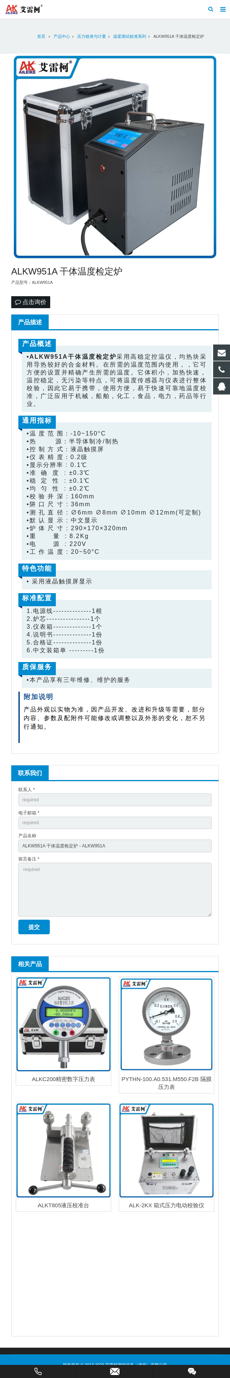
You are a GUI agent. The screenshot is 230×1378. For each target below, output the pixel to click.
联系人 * (26, 789)
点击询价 (30, 302)
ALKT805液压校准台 (64, 1205)
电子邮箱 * (28, 813)
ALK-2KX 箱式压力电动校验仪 (166, 1205)
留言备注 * (28, 859)
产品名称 (27, 835)
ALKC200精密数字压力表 (63, 1079)
